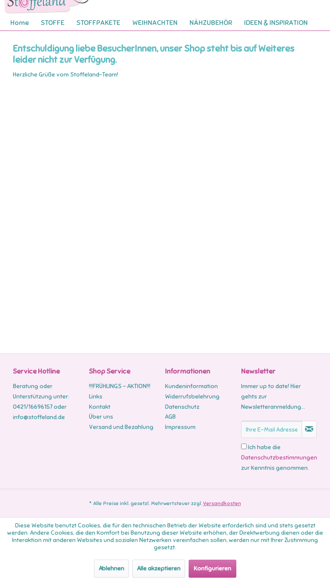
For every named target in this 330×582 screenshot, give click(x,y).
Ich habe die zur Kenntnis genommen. (279, 458)
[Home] (19, 23)
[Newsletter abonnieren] (309, 429)
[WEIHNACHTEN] (154, 23)
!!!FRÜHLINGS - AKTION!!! (119, 386)
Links (95, 396)
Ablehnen (111, 568)
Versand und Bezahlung (121, 427)
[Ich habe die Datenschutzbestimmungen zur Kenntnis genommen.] (244, 446)
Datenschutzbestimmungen (279, 457)
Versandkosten (222, 503)
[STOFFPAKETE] (98, 23)
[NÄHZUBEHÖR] (210, 23)
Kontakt (99, 406)
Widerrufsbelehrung (192, 396)
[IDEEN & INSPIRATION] (276, 23)
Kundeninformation (191, 386)
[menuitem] (19, 23)
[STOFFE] (52, 23)
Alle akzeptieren (158, 568)
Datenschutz (182, 406)
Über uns (101, 416)
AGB (170, 416)
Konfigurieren (212, 568)
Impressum (180, 427)
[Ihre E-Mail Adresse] (271, 429)
